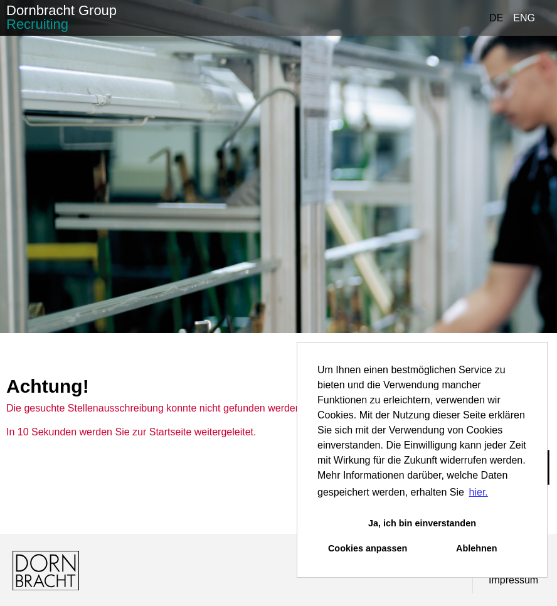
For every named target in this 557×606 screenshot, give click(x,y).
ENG (524, 18)
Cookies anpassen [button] (367, 548)
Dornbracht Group (61, 17)
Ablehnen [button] (476, 548)
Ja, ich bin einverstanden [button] (422, 523)
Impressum (513, 580)
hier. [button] (478, 492)
